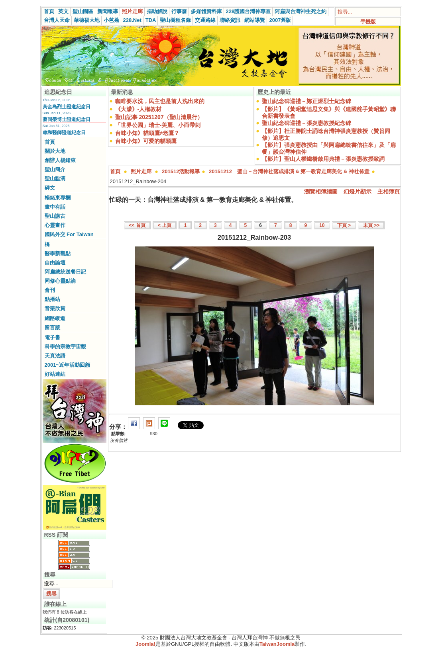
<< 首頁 (137, 225)
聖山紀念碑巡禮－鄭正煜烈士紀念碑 (306, 101)
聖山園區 (83, 11)
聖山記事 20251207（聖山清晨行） (159, 117)
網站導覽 (254, 20)
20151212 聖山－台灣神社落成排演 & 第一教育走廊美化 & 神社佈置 (289, 171)
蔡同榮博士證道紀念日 (66, 119)
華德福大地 (87, 20)
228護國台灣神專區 (248, 11)
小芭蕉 (111, 20)
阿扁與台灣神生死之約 (300, 11)
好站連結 (55, 374)
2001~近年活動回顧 (67, 365)
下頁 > (344, 225)
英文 (63, 11)
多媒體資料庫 (206, 11)
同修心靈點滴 (60, 281)
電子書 (52, 337)
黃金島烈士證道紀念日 (66, 106)
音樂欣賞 (55, 308)
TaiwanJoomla (277, 644)
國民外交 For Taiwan (69, 234)
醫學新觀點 (58, 253)
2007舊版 (280, 20)
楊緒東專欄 (58, 198)
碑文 (50, 188)
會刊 (50, 290)
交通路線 (205, 20)
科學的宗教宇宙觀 (65, 347)
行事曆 (179, 11)
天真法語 (55, 356)
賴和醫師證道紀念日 (64, 132)
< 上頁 (164, 225)
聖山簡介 (55, 169)
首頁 (49, 11)
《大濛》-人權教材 (138, 109)
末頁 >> (371, 225)
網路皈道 (55, 318)
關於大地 (55, 151)
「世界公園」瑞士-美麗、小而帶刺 (158, 125)
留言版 (52, 327)
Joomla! (145, 644)
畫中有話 (55, 207)
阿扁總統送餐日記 (65, 272)
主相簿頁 (388, 191)
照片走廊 (132, 11)
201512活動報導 (181, 171)
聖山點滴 (55, 179)
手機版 (368, 22)
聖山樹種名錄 (175, 20)
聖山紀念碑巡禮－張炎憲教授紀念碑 (306, 123)
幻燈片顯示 (357, 191)
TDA (150, 20)
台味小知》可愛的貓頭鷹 (146, 141)
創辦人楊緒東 (60, 160)
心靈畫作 (55, 225)
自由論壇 (55, 263)
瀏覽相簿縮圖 (321, 191)
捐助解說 (157, 11)
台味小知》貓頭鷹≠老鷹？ (147, 133)
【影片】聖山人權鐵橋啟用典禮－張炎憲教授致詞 (323, 159)
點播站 (52, 299)
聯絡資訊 (230, 20)
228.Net (132, 20)
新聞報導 (107, 11)
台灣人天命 (57, 20)
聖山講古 (55, 216)
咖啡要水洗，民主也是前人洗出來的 (159, 101)
